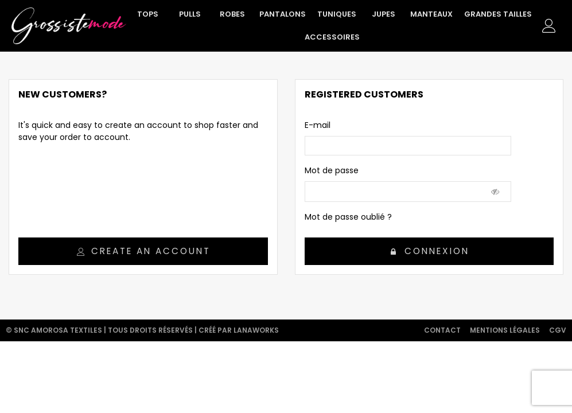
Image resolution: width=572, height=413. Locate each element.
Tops (147, 14)
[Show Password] (496, 191)
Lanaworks (256, 330)
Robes (232, 14)
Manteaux (431, 14)
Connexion (429, 251)
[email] (408, 145)
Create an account (144, 251)
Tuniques (336, 14)
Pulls (190, 14)
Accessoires (332, 37)
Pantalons (282, 14)
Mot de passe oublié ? (348, 217)
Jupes (383, 14)
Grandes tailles (498, 14)
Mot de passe (332, 170)
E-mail (317, 125)
